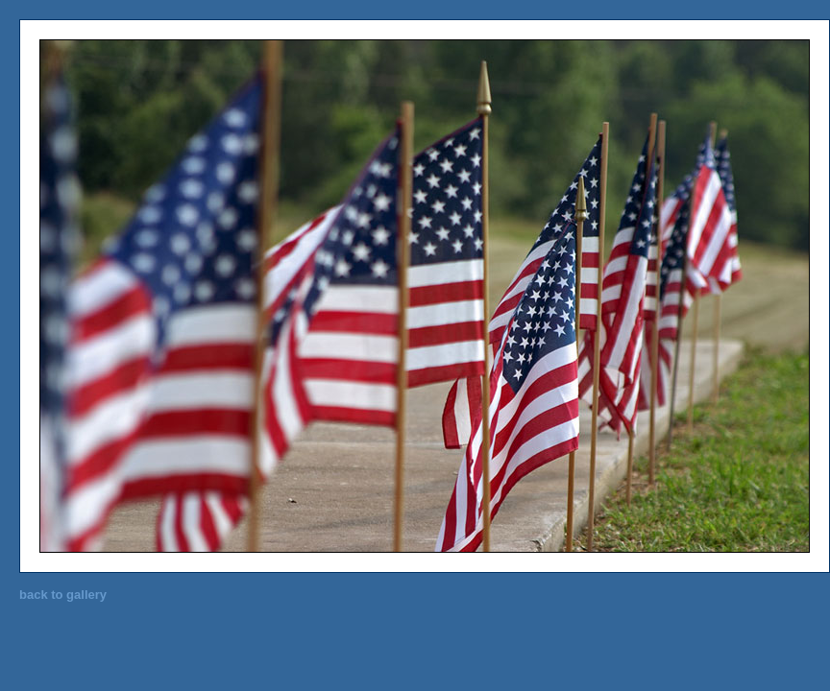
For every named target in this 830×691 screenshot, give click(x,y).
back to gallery (63, 594)
